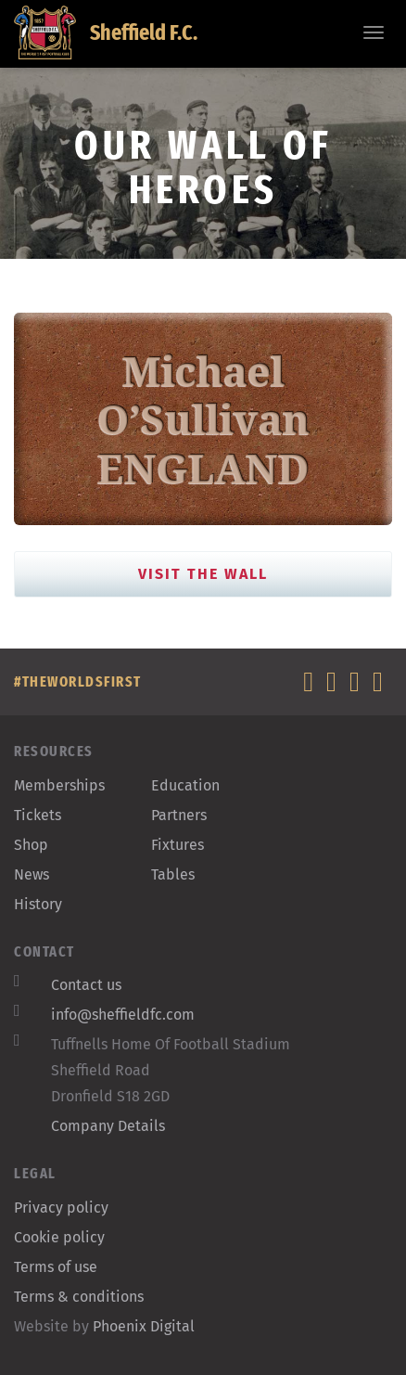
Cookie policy (59, 1237)
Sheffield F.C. (105, 32)
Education (185, 785)
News (31, 874)
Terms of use (55, 1267)
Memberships (59, 785)
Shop (31, 845)
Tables (173, 874)
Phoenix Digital (144, 1326)
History (38, 904)
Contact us (86, 985)
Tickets (37, 815)
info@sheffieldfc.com (123, 1014)
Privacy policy (61, 1207)
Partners (179, 815)
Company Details (108, 1126)
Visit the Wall (203, 574)
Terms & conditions (79, 1296)
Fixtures (177, 845)
